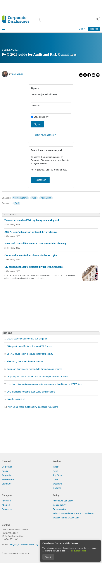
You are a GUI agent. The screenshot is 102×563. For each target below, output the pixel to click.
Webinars (57, 484)
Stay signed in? (41, 117)
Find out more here (78, 551)
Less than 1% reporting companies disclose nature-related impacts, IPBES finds (44, 384)
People (5, 471)
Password (35, 106)
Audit (34, 198)
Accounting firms (20, 198)
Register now (40, 180)
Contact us (7, 509)
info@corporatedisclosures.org (23, 544)
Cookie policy (59, 505)
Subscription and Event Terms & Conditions (73, 513)
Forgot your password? (45, 135)
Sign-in (82, 29)
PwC (17, 203)
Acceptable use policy (63, 501)
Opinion (56, 479)
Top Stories (58, 475)
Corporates (7, 467)
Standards (7, 484)
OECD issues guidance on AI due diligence (27, 338)
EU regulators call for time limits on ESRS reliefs (29, 346)
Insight (56, 467)
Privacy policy (59, 509)
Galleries (57, 488)
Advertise (6, 501)
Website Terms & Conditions (66, 517)
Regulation (7, 475)
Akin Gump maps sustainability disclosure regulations (33, 407)
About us (6, 505)
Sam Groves (17, 74)
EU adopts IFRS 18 (16, 399)
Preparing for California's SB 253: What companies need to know (37, 376)
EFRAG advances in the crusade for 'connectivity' (30, 354)
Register (94, 29)
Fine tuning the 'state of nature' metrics (25, 361)
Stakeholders (8, 479)
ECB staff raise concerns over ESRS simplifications (31, 392)
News (55, 471)
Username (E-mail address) (44, 94)
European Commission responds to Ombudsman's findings (34, 369)
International (45, 198)
